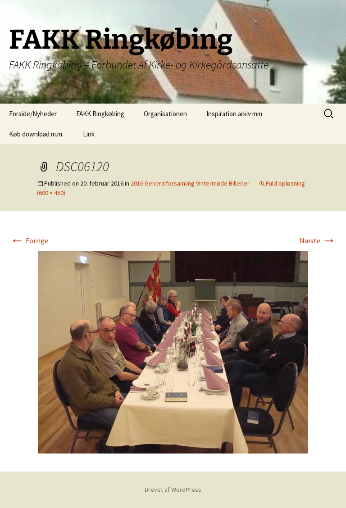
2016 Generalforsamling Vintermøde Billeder (190, 183)
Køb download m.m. (36, 134)
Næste (318, 240)
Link (89, 134)
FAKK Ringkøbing (100, 113)
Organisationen (165, 113)
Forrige (29, 240)
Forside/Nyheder (33, 113)
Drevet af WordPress (173, 489)
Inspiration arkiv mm (234, 113)
